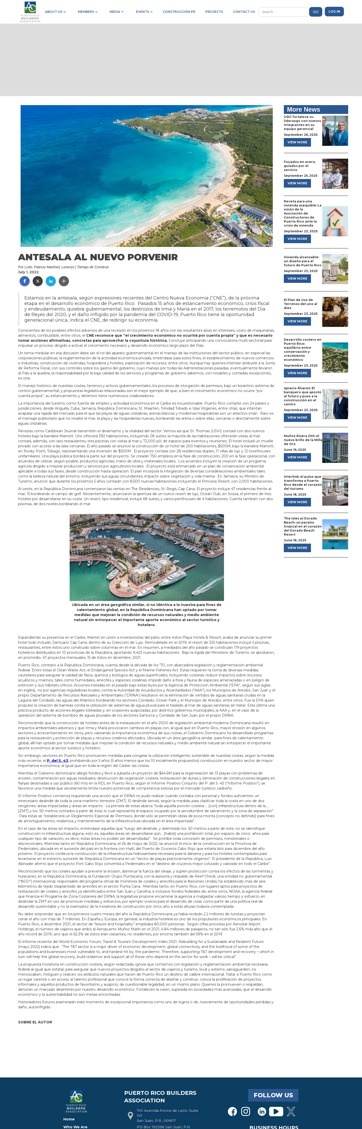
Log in (334, 11)
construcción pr (179, 12)
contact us (244, 12)
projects (214, 12)
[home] (30, 12)
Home (69, 1119)
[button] (54, 11)
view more (297, 142)
